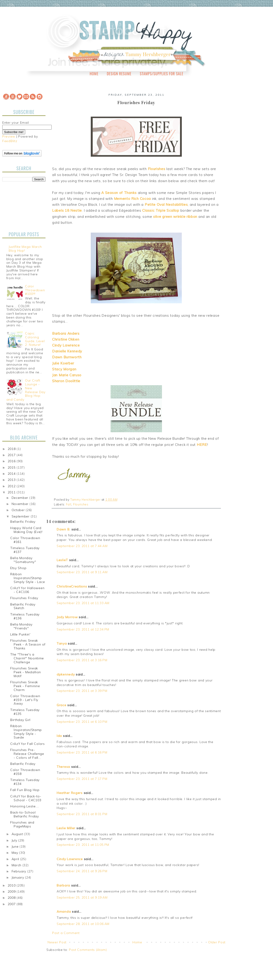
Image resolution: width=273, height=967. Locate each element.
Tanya (62, 643)
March (17, 865)
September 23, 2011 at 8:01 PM (82, 814)
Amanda (64, 911)
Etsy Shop (18, 568)
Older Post (216, 942)
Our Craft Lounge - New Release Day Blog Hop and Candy (26, 390)
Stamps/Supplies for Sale (161, 73)
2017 (12, 455)
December (20, 498)
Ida (59, 736)
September (21, 516)
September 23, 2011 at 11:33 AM (83, 603)
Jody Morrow (67, 617)
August (18, 834)
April (16, 859)
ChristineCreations (72, 586)
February (19, 871)
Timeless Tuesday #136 (25, 616)
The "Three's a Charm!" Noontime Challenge (27, 658)
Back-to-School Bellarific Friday (24, 814)
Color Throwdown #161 (25, 540)
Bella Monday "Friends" (21, 626)
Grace (61, 705)
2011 (12, 492)
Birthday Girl (20, 720)
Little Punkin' (20, 634)
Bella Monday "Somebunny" (23, 560)
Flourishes (80, 504)
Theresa (63, 767)
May (15, 853)
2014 (12, 474)
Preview (8, 136)
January (18, 877)
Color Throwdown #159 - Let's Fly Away (25, 700)
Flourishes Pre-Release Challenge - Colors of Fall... (27, 754)
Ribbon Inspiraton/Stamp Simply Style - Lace (27, 578)
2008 (12, 898)
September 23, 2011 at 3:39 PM (82, 691)
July (15, 840)
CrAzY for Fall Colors (27, 744)
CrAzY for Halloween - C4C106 (27, 590)
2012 (12, 486)
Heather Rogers (70, 793)
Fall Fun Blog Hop (25, 790)
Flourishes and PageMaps (22, 824)
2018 (12, 449)
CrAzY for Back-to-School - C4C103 (25, 798)
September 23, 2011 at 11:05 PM (83, 845)
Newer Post (57, 942)
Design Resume (119, 73)
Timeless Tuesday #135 (25, 712)
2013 (12, 480)
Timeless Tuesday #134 (25, 782)
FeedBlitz (9, 141)
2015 (12, 467)
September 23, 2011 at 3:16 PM (82, 660)
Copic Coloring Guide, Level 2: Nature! (35, 339)
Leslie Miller (66, 828)
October (19, 510)
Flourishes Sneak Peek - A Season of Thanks (28, 644)
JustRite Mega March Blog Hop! (25, 249)
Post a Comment (66, 933)
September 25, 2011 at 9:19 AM (82, 897)
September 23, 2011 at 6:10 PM (82, 722)
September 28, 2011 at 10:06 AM (83, 924)
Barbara (63, 885)
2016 (12, 461)
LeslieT (62, 560)
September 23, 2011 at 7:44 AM (82, 546)
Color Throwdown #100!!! (35, 290)
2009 (12, 891)
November (21, 504)
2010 (12, 885)
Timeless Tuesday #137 (25, 550)
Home (94, 73)
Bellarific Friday (22, 522)
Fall (68, 504)
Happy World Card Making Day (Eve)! (26, 530)
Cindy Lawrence (70, 859)
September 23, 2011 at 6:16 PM (82, 752)
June (16, 846)
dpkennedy (66, 674)
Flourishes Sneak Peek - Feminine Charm (25, 686)
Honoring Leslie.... (24, 806)
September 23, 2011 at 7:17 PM (82, 779)
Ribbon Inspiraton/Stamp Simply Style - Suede (26, 731)
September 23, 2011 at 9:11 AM (82, 572)
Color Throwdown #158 (25, 772)
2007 (12, 904)
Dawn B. (63, 529)
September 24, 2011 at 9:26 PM (82, 871)
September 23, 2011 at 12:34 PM (83, 629)
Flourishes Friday (24, 598)
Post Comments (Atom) (88, 950)
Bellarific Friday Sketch (22, 606)
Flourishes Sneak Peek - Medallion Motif (25, 672)
